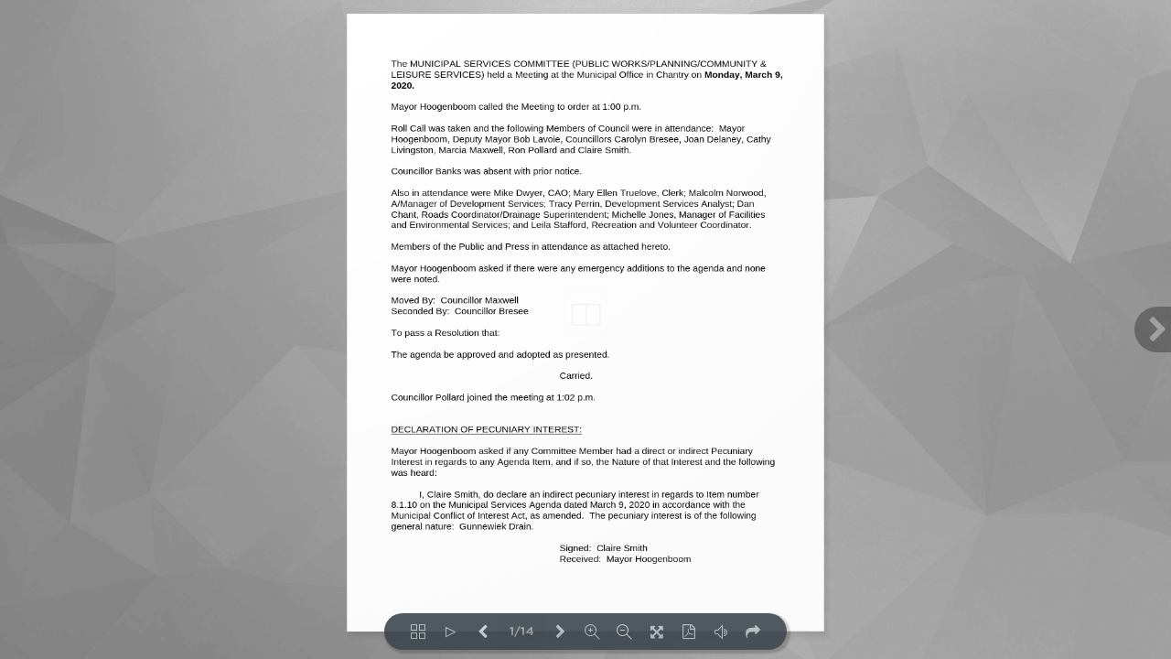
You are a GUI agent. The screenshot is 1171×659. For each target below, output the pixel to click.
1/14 (522, 632)
